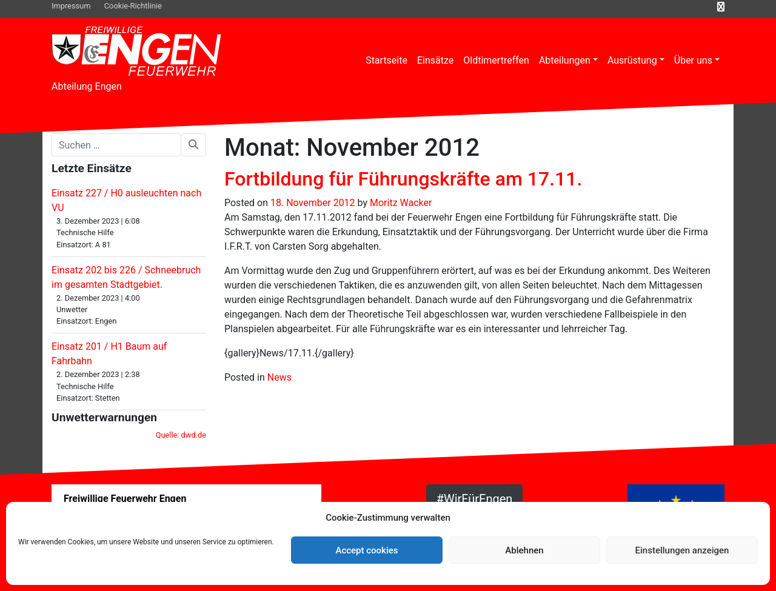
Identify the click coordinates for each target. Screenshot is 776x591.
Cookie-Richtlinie (133, 5)
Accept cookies (366, 550)
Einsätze (435, 60)
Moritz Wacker (401, 203)
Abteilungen (564, 60)
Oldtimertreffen (496, 60)
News (279, 377)
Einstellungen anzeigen (682, 550)
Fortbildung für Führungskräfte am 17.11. (403, 178)
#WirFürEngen (474, 499)
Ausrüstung (632, 60)
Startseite (386, 60)
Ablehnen (524, 550)
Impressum (71, 5)
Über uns (693, 60)
